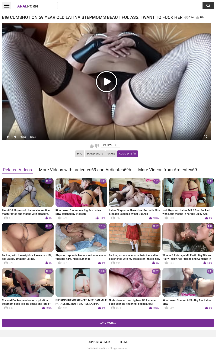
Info (79, 153)
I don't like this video (97, 146)
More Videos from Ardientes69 (167, 169)
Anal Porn (104, 348)
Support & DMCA (99, 342)
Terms (123, 342)
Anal (27, 6)
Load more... (108, 322)
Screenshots (95, 153)
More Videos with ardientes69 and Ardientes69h (85, 169)
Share (111, 153)
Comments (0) (127, 153)
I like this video (92, 146)
